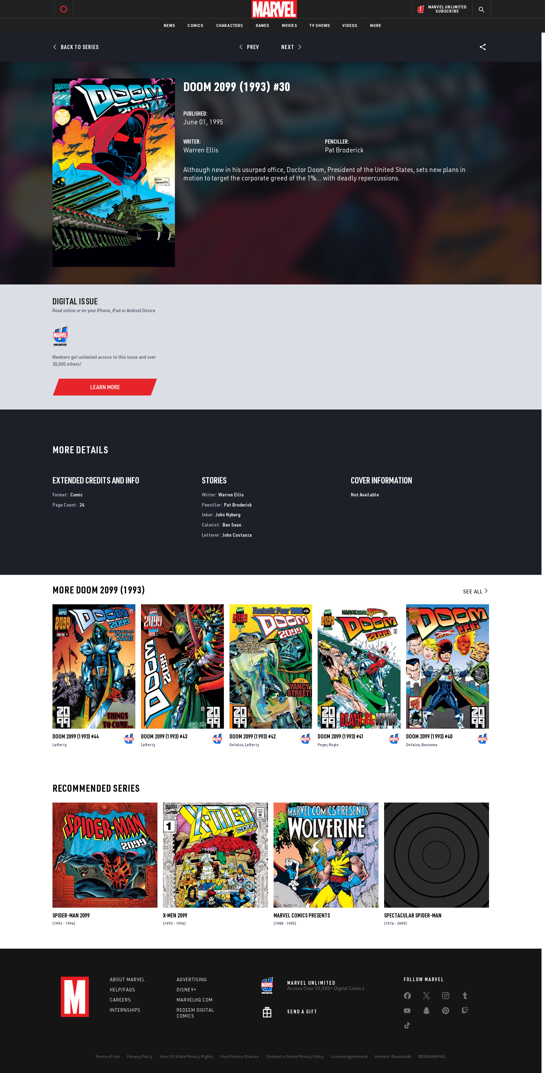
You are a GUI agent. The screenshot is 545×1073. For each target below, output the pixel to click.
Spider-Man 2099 (71, 915)
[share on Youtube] (407, 1012)
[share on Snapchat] (426, 1012)
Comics (195, 25)
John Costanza (237, 535)
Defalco (236, 744)
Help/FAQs (122, 989)
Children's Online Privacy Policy (295, 1056)
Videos (349, 25)
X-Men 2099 (175, 915)
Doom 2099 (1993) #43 (164, 736)
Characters (229, 25)
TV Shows (320, 25)
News (169, 25)
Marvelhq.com (195, 1000)
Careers (120, 1000)
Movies (289, 25)
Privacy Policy (140, 1056)
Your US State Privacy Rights (186, 1056)
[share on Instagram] (445, 996)
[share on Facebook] (407, 997)
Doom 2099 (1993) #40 (429, 736)
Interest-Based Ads (393, 1056)
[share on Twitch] (464, 1012)
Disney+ (187, 989)
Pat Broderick (344, 150)
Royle (334, 744)
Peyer (322, 744)
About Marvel (127, 979)
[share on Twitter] (426, 996)
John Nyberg (227, 514)
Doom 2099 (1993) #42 (252, 736)
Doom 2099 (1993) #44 (75, 736)
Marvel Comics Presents (302, 915)
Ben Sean (231, 525)
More (376, 25)
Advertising (192, 979)
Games (262, 25)
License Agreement (349, 1056)
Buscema (429, 744)
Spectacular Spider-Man (412, 915)
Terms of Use (107, 1056)
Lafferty (59, 744)
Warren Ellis (200, 150)
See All (476, 591)
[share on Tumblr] (464, 996)
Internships (125, 1010)
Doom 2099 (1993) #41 (341, 736)
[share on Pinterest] (445, 1012)
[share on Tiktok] (407, 1026)
